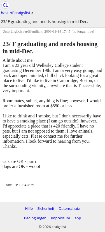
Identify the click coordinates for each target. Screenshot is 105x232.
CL (5, 5)
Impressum (60, 217)
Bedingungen (35, 217)
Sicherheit (45, 208)
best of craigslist (15, 12)
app (77, 217)
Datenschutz (69, 208)
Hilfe (29, 208)
